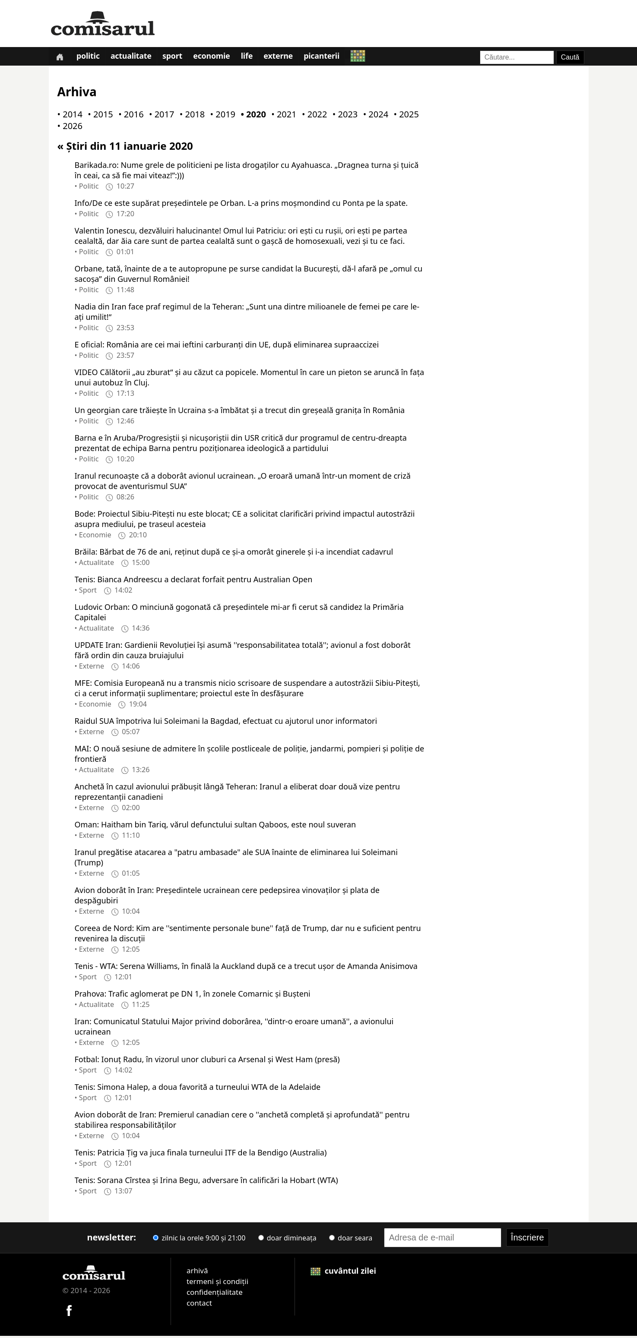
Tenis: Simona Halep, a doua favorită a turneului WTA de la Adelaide (198, 1088)
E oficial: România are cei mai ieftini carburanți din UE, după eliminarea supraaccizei (227, 346)
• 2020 (251, 116)
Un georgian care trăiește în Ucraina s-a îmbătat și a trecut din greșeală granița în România (240, 412)
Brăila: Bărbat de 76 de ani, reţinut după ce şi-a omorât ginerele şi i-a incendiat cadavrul (234, 553)
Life (254, 58)
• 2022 (312, 116)
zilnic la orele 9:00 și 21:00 (199, 1239)
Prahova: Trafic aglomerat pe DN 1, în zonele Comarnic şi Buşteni (193, 995)
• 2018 (190, 116)
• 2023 (343, 116)
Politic (89, 58)
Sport (177, 58)
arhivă (197, 1272)
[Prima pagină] (60, 57)
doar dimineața (287, 1239)
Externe (286, 58)
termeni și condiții (217, 1283)
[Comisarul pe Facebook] (69, 1311)
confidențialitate (215, 1294)
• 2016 (129, 116)
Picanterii (331, 58)
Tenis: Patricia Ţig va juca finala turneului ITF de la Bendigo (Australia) (201, 1154)
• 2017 (160, 116)
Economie (217, 58)
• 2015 (98, 116)
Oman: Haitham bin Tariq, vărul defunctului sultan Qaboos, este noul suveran (215, 826)
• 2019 (221, 116)
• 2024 (374, 116)
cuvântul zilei (343, 1272)
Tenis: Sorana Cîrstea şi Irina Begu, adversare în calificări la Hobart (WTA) (206, 1182)
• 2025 (404, 116)
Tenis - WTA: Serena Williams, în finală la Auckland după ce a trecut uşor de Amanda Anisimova (246, 967)
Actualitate (134, 58)
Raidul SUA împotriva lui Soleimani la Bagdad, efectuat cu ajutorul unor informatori (226, 722)
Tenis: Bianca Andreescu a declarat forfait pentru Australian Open (194, 581)
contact (199, 1305)
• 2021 (282, 116)
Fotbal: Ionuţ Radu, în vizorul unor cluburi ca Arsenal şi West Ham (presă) (207, 1061)
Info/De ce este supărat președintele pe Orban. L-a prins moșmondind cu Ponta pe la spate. (241, 204)
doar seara (350, 1239)
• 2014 (68, 116)
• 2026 (68, 128)
